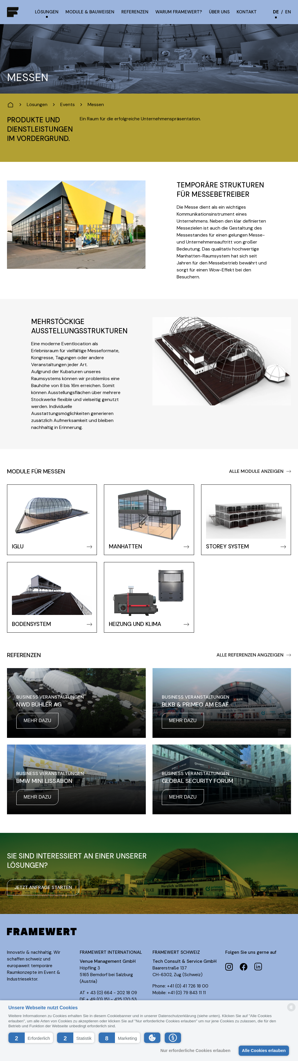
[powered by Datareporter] (291, 1010)
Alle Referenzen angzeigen (254, 655)
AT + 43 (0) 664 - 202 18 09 (108, 993)
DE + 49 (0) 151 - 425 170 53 (108, 999)
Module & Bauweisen (89, 12)
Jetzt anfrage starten (43, 887)
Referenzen (134, 12)
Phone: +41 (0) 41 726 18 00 (180, 986)
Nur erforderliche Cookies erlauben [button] (195, 1050)
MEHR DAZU (37, 720)
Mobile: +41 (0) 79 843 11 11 (179, 993)
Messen (96, 104)
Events (67, 104)
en (288, 12)
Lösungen (46, 12)
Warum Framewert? (178, 12)
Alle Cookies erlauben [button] (263, 1050)
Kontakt (247, 12)
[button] (30, 1038)
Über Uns (219, 12)
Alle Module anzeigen (260, 471)
